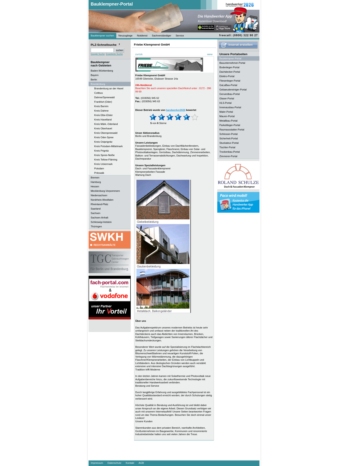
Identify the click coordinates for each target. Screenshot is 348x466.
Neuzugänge (125, 35)
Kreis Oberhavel (103, 128)
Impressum (97, 463)
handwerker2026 (176, 110)
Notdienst (142, 35)
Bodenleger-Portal (229, 67)
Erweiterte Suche (114, 54)
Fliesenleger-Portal (229, 80)
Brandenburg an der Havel (108, 88)
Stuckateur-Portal (229, 143)
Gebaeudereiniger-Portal (233, 89)
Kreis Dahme (101, 110)
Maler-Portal (226, 111)
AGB (141, 463)
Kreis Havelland (103, 119)
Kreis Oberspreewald (105, 133)
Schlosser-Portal (228, 134)
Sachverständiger (161, 35)
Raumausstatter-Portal (231, 129)
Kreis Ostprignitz (103, 141)
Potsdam (99, 168)
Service (180, 35)
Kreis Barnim (101, 106)
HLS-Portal (225, 103)
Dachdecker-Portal (229, 71)
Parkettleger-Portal (229, 125)
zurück (139, 54)
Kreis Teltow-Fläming (105, 159)
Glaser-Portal (226, 98)
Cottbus (98, 93)
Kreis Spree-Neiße (104, 155)
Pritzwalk (99, 173)
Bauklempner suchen (102, 35)
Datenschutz (114, 463)
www (209, 54)
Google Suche (98, 54)
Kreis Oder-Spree (104, 137)
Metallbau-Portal (228, 120)
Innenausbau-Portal (230, 107)
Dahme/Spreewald (104, 97)
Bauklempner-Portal (112, 4)
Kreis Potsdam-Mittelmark (108, 146)
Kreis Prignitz (101, 150)
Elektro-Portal (227, 76)
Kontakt (130, 463)
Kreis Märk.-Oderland (106, 124)
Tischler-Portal (227, 147)
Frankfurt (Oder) (103, 101)
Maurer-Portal (227, 116)
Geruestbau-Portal (229, 94)
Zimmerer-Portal (228, 156)
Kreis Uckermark (103, 164)
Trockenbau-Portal (229, 151)
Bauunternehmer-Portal (232, 63)
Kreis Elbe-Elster (103, 115)
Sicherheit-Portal (228, 138)
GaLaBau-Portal (228, 85)
